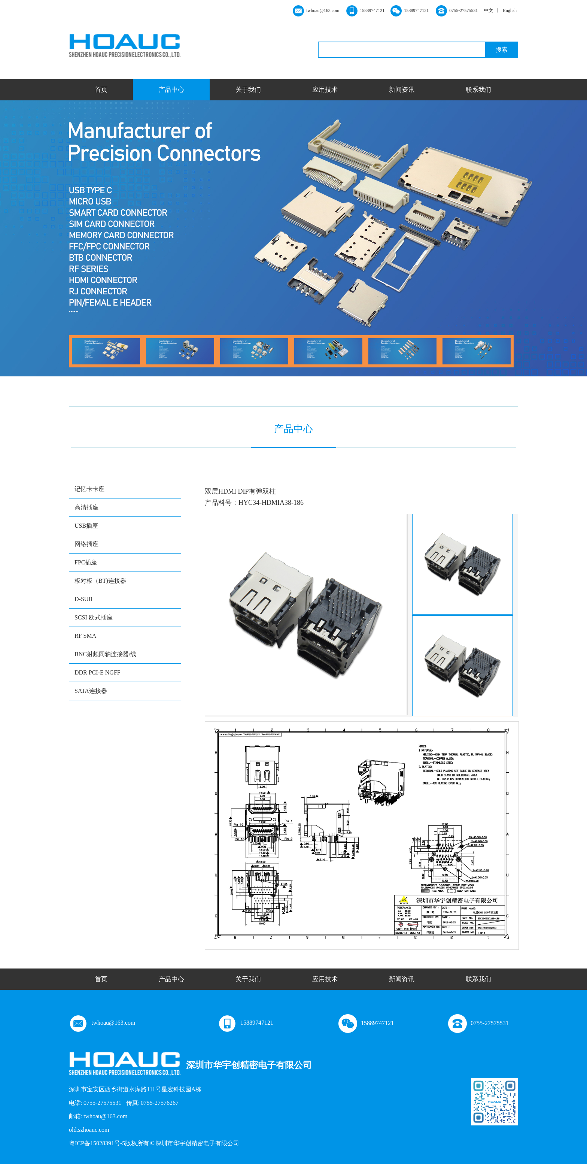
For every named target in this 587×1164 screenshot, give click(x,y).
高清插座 (86, 507)
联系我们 (478, 89)
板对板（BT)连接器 (100, 581)
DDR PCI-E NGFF (97, 672)
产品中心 (171, 89)
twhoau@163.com (102, 1022)
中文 (488, 10)
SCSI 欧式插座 (93, 617)
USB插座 (86, 525)
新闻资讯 (401, 89)
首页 (101, 89)
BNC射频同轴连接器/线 (105, 654)
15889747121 (245, 1022)
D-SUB (83, 599)
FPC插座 (85, 562)
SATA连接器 (90, 691)
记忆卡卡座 (89, 489)
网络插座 (86, 544)
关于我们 (248, 89)
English (510, 10)
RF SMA (85, 636)
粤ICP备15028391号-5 (97, 1143)
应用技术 (325, 89)
